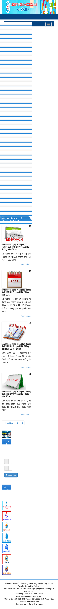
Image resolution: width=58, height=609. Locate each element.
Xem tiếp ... (26, 264)
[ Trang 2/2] (9, 423)
